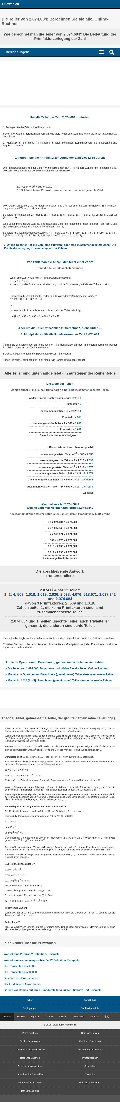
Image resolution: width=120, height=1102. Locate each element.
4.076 (90, 467)
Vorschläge (90, 1000)
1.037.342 (87, 479)
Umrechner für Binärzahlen (30, 1074)
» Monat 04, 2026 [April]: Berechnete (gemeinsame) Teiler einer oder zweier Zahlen (58, 680)
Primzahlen (10, 4)
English (21, 1016)
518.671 (88, 473)
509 (79, 417)
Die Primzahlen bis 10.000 (20, 972)
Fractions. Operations (90, 1041)
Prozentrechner (90, 1058)
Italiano (62, 1016)
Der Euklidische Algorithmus (22, 984)
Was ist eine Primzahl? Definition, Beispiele (31, 954)
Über (30, 1000)
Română (94, 1016)
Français (49, 1016)
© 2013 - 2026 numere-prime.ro (60, 1024)
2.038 (90, 460)
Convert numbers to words (90, 1049)
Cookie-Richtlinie (90, 1008)
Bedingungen (30, 1008)
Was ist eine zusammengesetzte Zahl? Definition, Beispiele (41, 960)
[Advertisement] (60, 83)
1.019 (78, 429)
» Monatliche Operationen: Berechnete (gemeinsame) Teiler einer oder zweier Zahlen (60, 674)
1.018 (78, 423)
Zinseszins (90, 1074)
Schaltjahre (90, 1066)
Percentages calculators (30, 1066)
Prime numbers (30, 1033)
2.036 (90, 454)
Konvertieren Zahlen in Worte (30, 1049)
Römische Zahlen (90, 1033)
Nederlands (78, 1016)
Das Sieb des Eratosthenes (21, 978)
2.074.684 (87, 486)
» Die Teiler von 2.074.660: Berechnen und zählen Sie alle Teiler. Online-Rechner (56, 668)
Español (35, 1016)
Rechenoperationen (30, 1058)
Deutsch (7, 1016)
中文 (107, 1016)
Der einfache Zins (30, 1091)
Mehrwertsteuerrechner (30, 1082)
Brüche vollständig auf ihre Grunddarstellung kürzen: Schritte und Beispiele (52, 990)
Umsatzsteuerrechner (90, 1082)
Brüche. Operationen (30, 1041)
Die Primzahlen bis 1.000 (19, 966)
